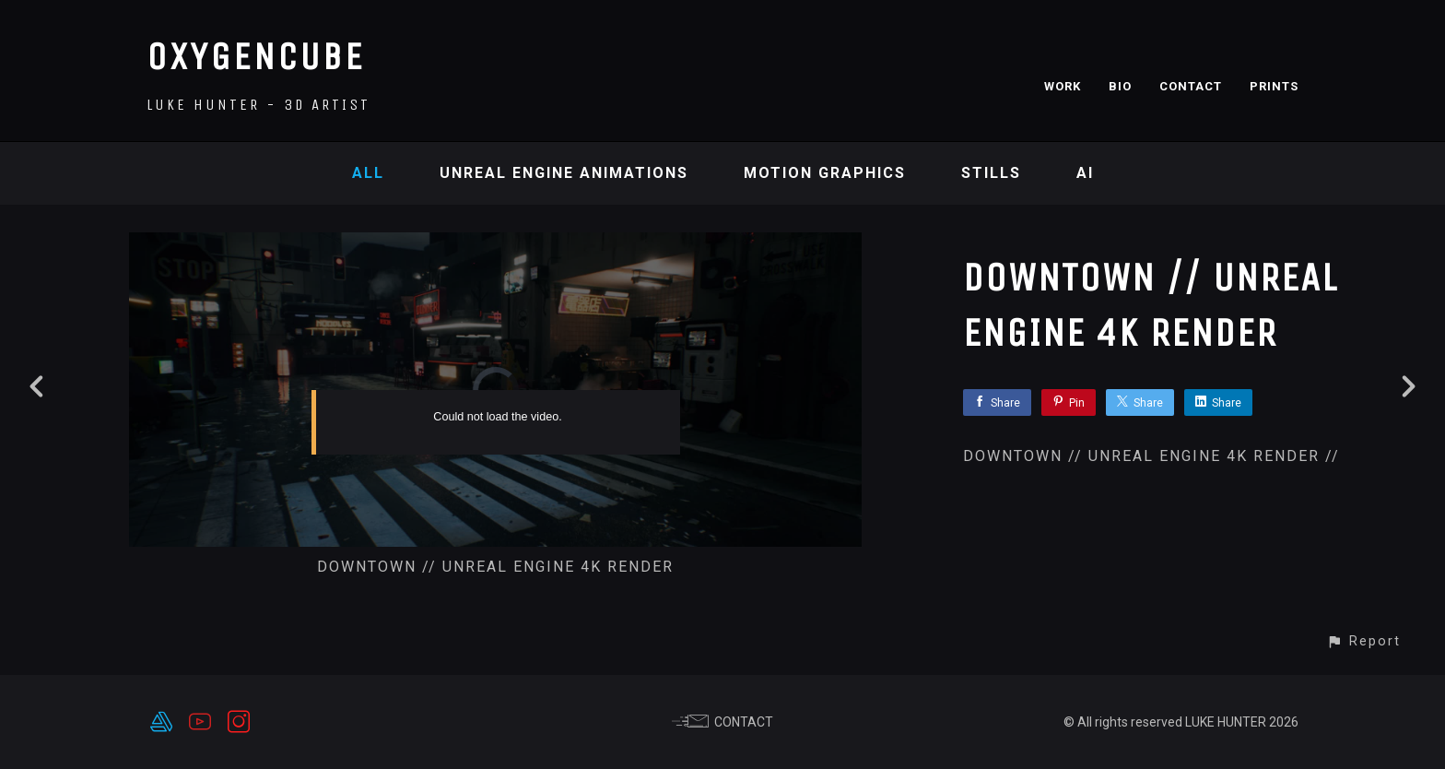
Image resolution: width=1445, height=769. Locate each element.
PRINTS (1274, 86)
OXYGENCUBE (256, 56)
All (368, 173)
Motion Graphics (825, 173)
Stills (991, 173)
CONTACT (1190, 86)
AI (1085, 173)
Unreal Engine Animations (564, 173)
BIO (1120, 86)
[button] (1363, 641)
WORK (1062, 86)
